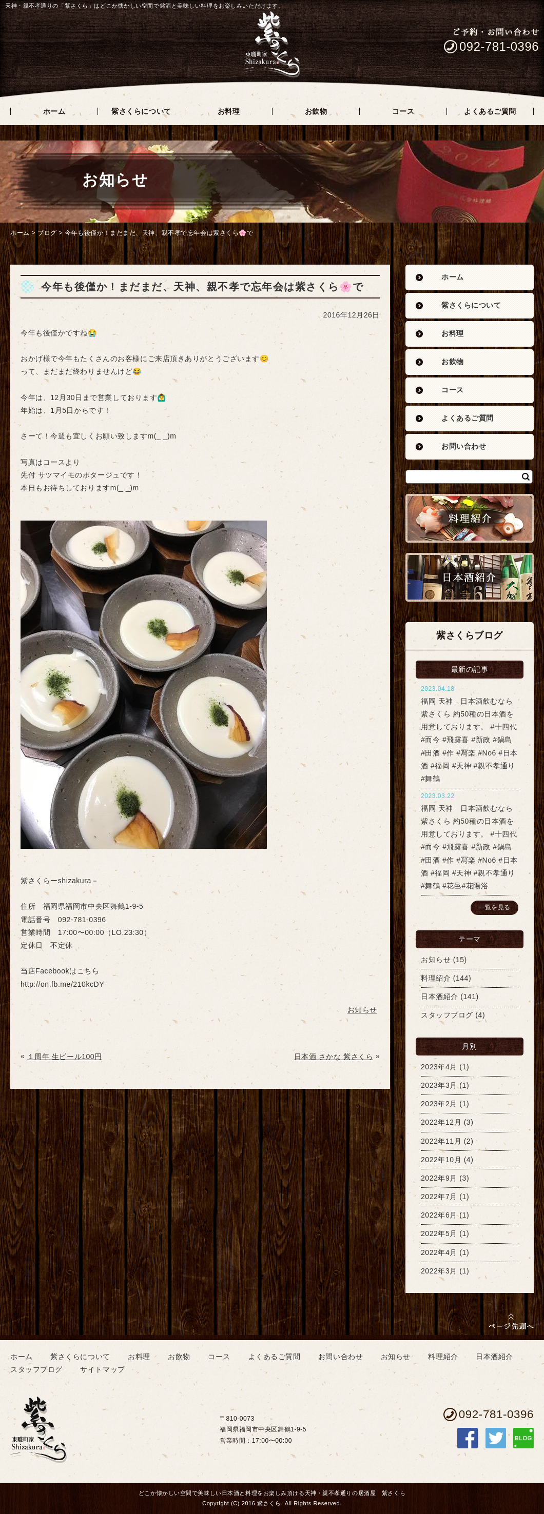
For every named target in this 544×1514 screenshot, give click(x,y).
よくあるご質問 (467, 418)
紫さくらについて (471, 305)
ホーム (20, 232)
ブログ (47, 232)
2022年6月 (439, 1215)
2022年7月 (439, 1196)
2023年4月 (439, 1067)
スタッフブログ (447, 1015)
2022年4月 (439, 1252)
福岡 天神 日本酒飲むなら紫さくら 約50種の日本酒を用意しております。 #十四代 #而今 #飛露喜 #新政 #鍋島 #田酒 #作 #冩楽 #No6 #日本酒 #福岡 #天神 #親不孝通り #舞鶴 (469, 740)
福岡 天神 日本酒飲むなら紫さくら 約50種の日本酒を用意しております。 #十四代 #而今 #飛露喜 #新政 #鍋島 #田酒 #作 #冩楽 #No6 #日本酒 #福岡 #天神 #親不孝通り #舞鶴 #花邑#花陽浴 (469, 847)
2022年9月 (439, 1178)
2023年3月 (439, 1085)
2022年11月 (441, 1141)
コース (452, 390)
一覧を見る (494, 907)
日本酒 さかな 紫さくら (334, 1056)
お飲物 (452, 362)
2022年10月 (441, 1160)
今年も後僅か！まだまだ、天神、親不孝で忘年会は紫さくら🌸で (159, 232)
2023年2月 (439, 1104)
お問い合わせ (463, 446)
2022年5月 (439, 1233)
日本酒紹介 (439, 996)
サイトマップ (102, 1369)
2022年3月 (439, 1271)
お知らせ (436, 959)
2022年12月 (441, 1122)
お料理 (452, 333)
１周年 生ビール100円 (64, 1056)
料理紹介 (436, 978)
